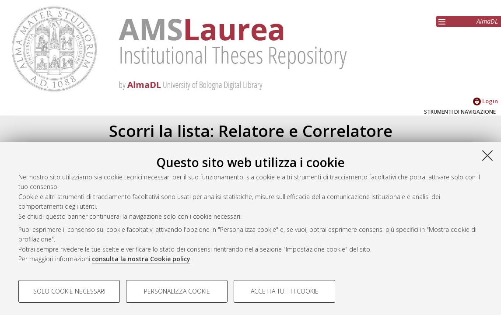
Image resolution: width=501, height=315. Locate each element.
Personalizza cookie (177, 291)
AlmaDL (487, 21)
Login (485, 101)
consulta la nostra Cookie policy (141, 259)
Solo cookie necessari (69, 291)
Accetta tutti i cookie (285, 291)
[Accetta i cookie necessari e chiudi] (487, 155)
